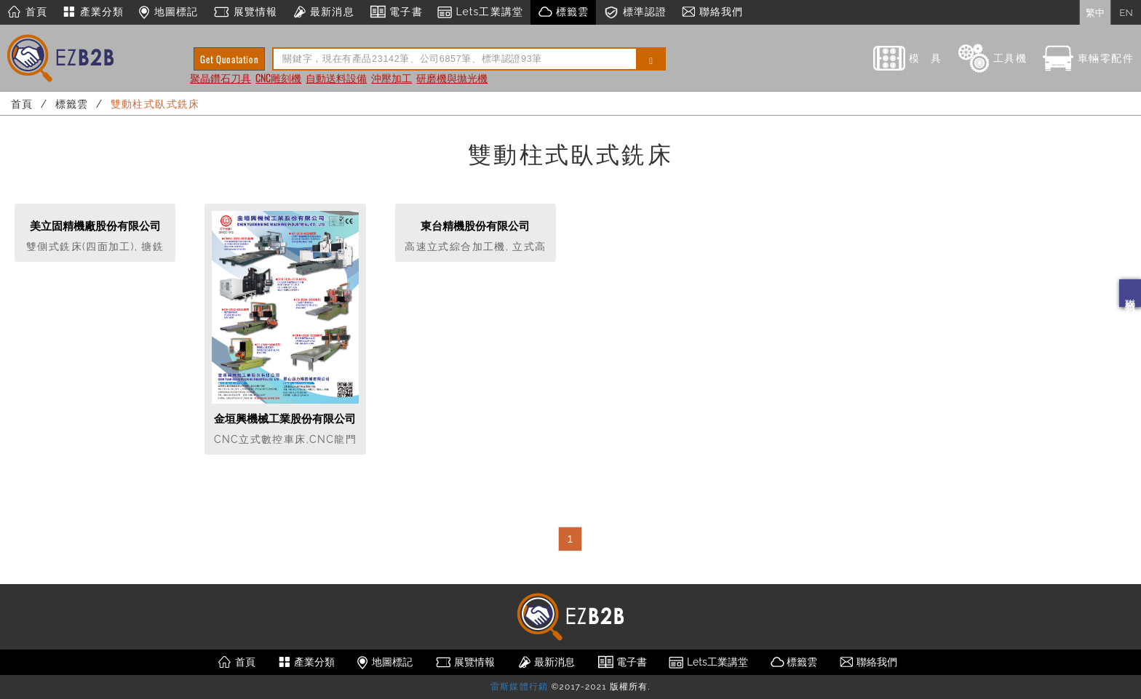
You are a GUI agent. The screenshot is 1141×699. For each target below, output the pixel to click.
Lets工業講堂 (480, 12)
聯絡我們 (1130, 293)
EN (1125, 12)
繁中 (1095, 12)
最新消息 (323, 12)
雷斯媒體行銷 (519, 687)
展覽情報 (244, 12)
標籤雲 (563, 12)
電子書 (396, 12)
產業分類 (93, 12)
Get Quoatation (229, 59)
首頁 (27, 12)
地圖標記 (168, 12)
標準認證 (635, 12)
